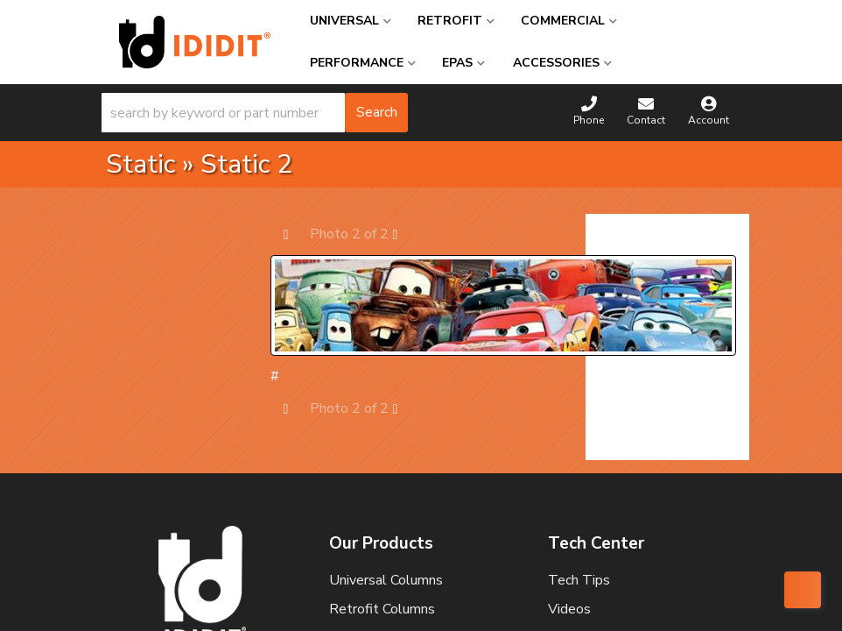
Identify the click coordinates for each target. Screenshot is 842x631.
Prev (294, 234)
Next (404, 234)
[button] (255, 112)
